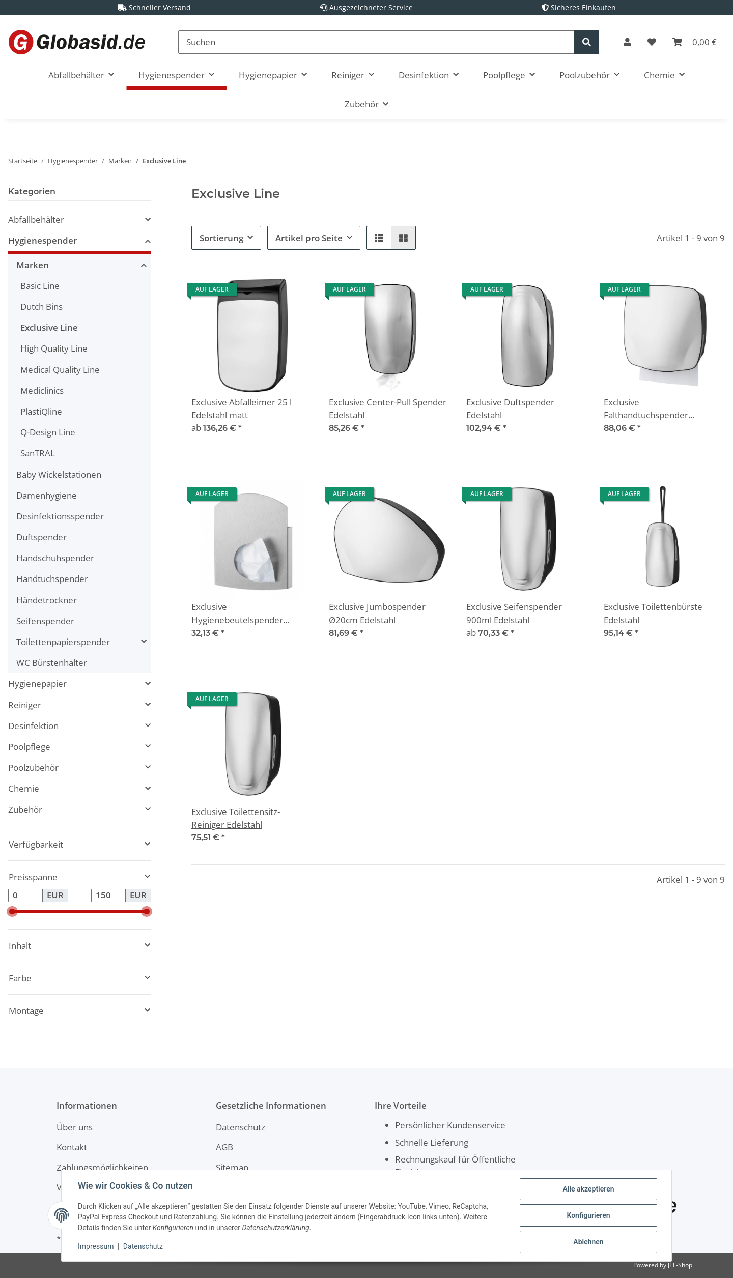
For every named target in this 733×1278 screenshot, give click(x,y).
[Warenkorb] (694, 42)
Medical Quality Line (60, 369)
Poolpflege (29, 746)
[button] (627, 42)
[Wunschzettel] (651, 42)
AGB (224, 1147)
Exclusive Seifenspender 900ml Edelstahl (514, 613)
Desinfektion (33, 726)
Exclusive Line (49, 327)
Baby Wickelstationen (58, 474)
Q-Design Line (47, 432)
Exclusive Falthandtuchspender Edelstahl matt (646, 408)
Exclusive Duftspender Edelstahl (510, 408)
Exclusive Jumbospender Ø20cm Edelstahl (377, 613)
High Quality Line (54, 348)
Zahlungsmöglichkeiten (102, 1167)
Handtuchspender (52, 579)
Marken (32, 265)
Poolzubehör (33, 767)
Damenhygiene (46, 495)
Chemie (23, 788)
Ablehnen (588, 1242)
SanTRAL (37, 453)
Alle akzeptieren (588, 1189)
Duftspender (41, 537)
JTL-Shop (680, 1265)
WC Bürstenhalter (51, 663)
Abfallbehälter (36, 219)
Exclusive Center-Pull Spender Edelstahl (387, 408)
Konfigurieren (588, 1215)
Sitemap (232, 1167)
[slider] (12, 911)
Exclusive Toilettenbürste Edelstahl (653, 613)
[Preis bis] (108, 895)
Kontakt (72, 1147)
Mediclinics (42, 390)
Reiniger (24, 705)
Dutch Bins (41, 306)
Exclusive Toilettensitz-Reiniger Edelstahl (235, 818)
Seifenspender (45, 621)
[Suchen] (376, 42)
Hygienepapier (37, 683)
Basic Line (40, 286)
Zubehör (25, 810)
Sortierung (221, 238)
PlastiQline (41, 411)
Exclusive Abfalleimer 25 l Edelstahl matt (241, 408)
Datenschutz (240, 1127)
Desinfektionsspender (60, 516)
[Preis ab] (25, 895)
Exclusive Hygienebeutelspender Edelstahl (237, 613)
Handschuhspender (55, 558)
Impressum (96, 1246)
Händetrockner (46, 600)
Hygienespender (42, 240)
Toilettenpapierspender (63, 642)
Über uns (75, 1127)
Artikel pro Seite (309, 238)
